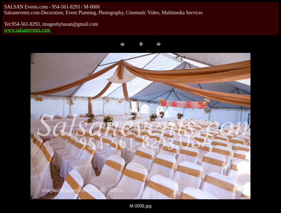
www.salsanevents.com (27, 30)
